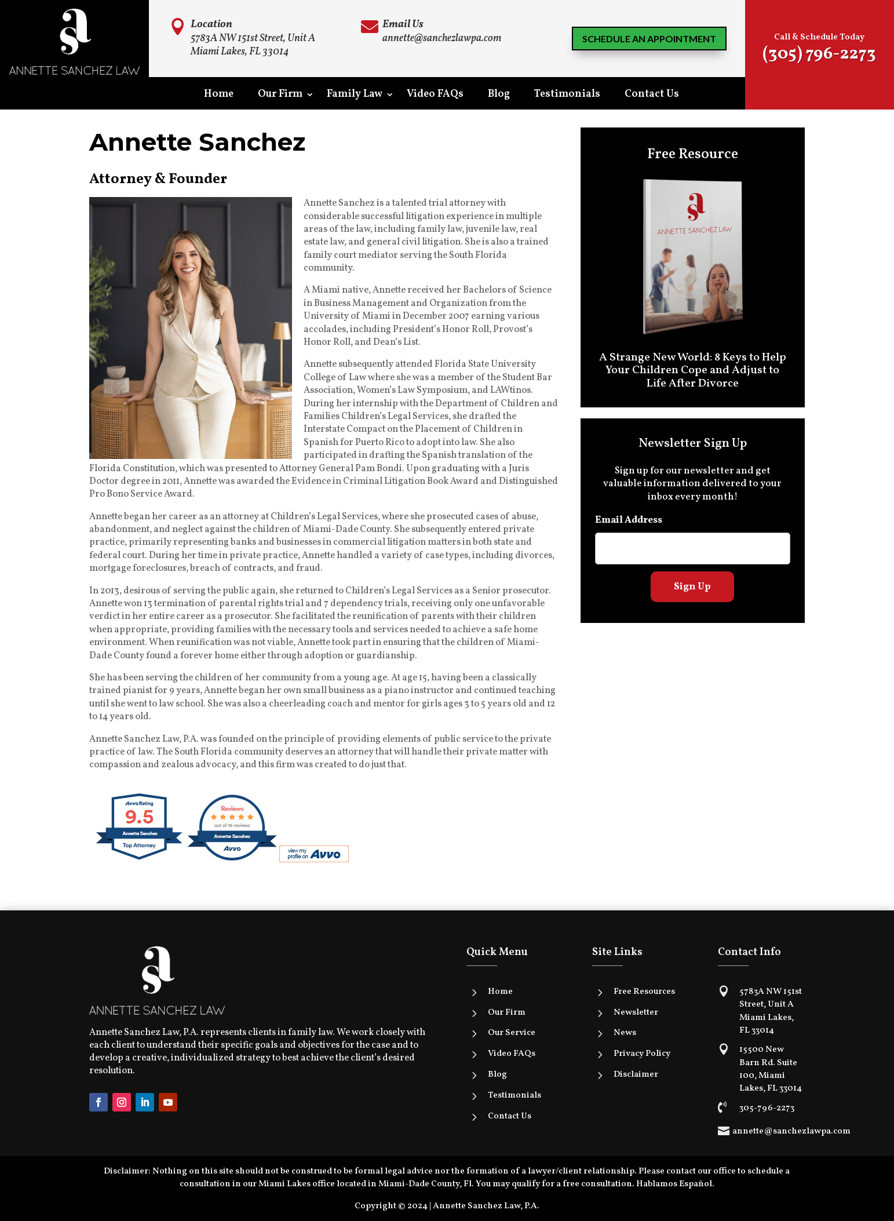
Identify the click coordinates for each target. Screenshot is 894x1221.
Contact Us (652, 95)
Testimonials (567, 95)
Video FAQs (435, 95)
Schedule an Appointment (649, 38)
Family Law (354, 95)
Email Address (628, 520)
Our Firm (280, 95)
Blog (499, 95)
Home (218, 95)
